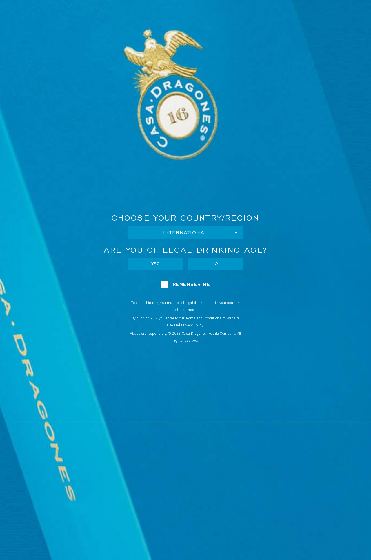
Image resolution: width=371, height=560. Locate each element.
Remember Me (191, 284)
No (215, 263)
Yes (156, 263)
